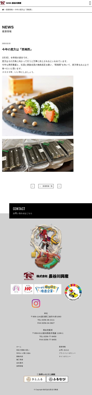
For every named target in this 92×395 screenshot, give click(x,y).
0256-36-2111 (48, 320)
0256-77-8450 (50, 336)
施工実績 (19, 359)
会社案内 (19, 363)
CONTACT (50, 210)
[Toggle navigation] (90, 3)
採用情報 (19, 366)
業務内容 (19, 356)
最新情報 (62, 347)
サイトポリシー (65, 356)
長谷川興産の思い (23, 350)
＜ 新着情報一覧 (46, 186)
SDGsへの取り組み (23, 353)
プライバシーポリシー (67, 353)
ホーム (18, 347)
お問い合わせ (64, 350)
